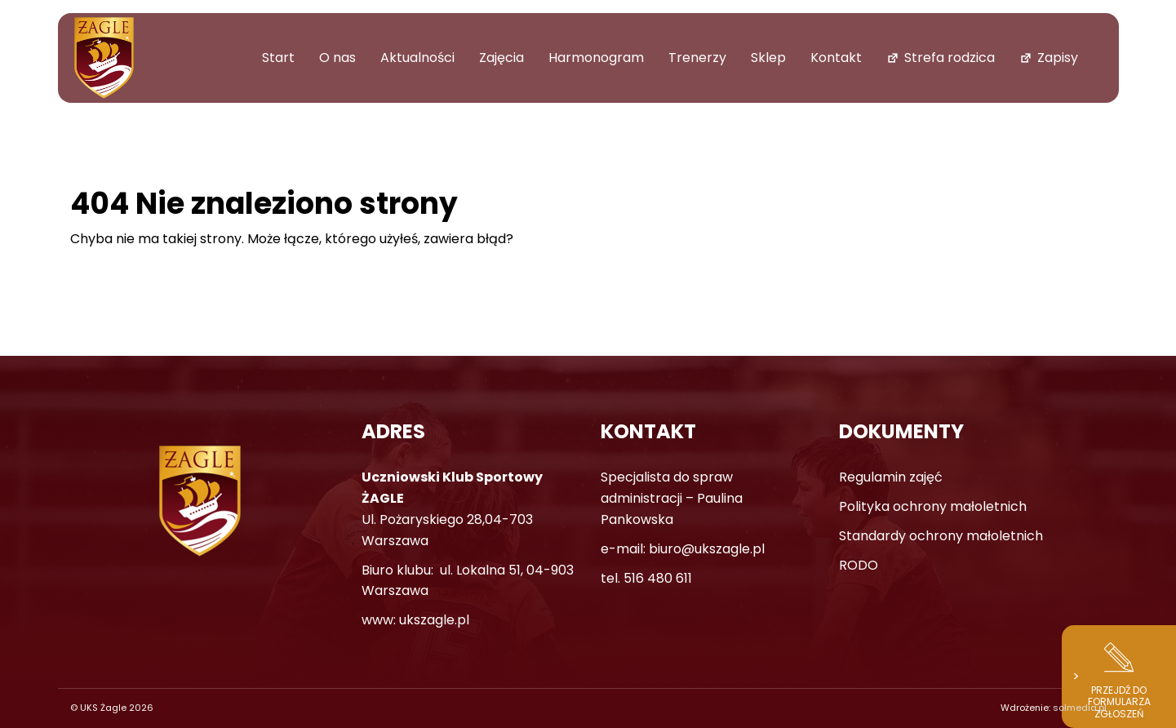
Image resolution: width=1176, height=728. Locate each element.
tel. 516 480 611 (646, 578)
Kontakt (836, 57)
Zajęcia (501, 57)
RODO (858, 565)
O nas (337, 57)
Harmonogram (596, 57)
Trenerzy (697, 57)
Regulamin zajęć (891, 477)
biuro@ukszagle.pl (707, 548)
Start (278, 57)
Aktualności (417, 57)
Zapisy (1057, 57)
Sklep (768, 57)
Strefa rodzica (949, 57)
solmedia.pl (1080, 707)
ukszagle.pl (434, 619)
